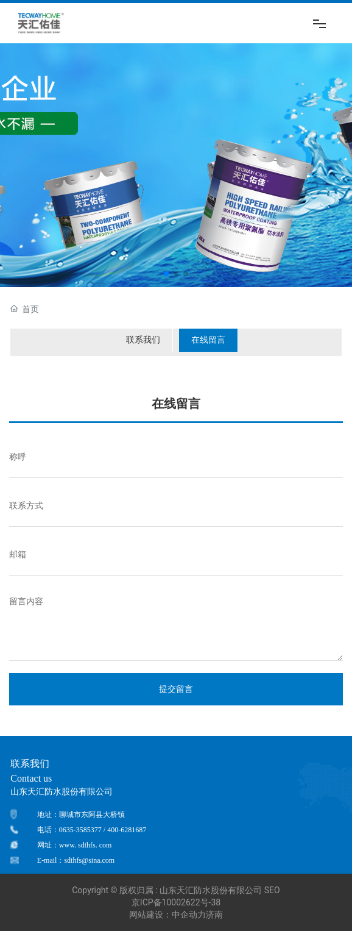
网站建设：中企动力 (167, 914)
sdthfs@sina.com (89, 860)
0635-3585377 (80, 830)
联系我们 (143, 339)
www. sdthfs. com (85, 845)
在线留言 (208, 339)
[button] (166, 273)
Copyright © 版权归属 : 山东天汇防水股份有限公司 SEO (176, 890)
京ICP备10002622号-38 (176, 902)
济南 (214, 914)
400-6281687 (126, 830)
